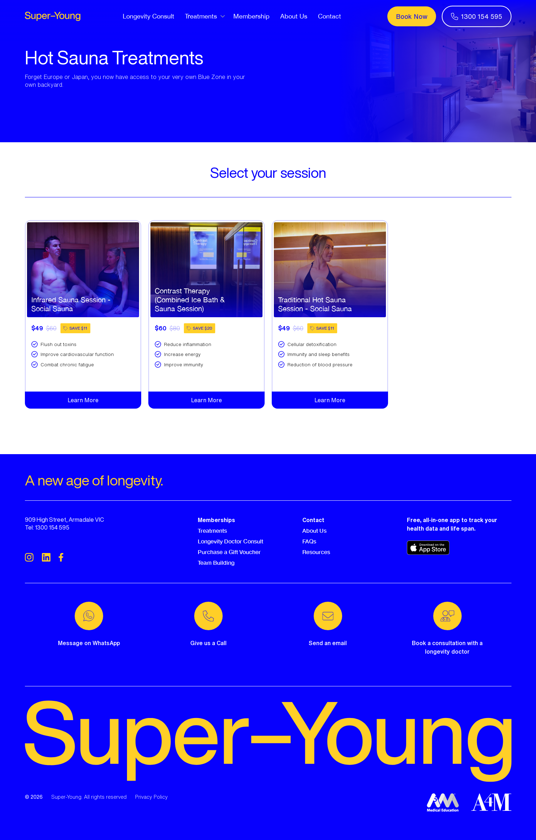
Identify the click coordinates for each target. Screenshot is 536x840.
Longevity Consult (148, 16)
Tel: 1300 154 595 (47, 527)
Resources (316, 551)
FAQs (309, 541)
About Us (293, 16)
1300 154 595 (476, 16)
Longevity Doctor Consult (230, 541)
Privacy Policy (151, 796)
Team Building (216, 562)
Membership (251, 16)
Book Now (412, 16)
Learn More (83, 400)
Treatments (212, 530)
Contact (329, 16)
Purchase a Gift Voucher (229, 551)
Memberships (216, 520)
